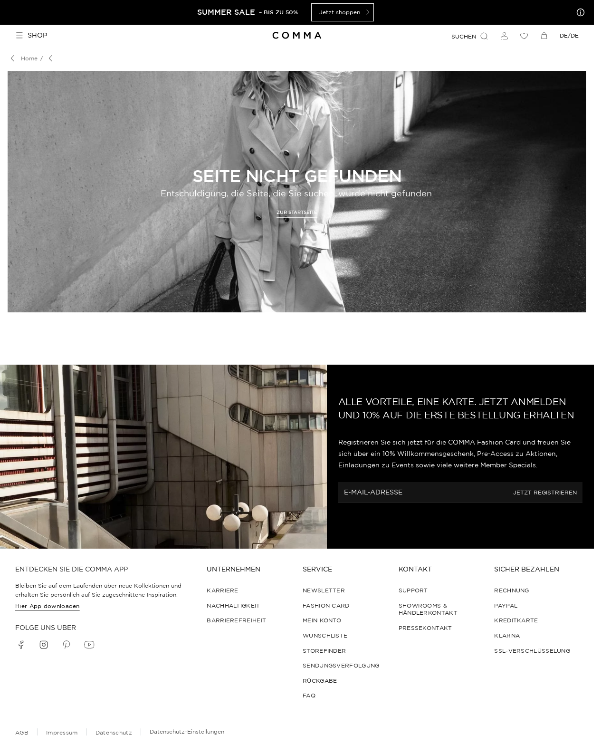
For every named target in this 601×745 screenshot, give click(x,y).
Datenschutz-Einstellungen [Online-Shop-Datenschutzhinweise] (187, 731)
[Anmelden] (504, 35)
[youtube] (89, 644)
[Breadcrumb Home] (23, 58)
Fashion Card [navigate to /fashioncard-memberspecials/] (326, 605)
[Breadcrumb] (52, 58)
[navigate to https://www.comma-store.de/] (297, 211)
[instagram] (43, 644)
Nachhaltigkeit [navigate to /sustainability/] (233, 605)
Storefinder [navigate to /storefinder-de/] (324, 651)
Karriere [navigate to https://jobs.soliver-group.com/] (222, 590)
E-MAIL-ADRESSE (373, 492)
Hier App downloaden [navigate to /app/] (47, 606)
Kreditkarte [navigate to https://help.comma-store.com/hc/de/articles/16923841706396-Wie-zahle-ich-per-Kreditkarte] (516, 620)
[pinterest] (66, 644)
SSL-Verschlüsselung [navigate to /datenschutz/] (532, 651)
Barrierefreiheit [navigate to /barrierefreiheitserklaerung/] (236, 620)
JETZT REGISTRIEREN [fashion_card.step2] (545, 493)
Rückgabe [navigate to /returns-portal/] (320, 680)
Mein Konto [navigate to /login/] (322, 620)
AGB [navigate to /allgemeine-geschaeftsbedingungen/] (22, 732)
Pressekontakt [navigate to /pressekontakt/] (425, 628)
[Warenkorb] (544, 35)
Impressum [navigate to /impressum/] (62, 732)
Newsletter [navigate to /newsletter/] (324, 590)
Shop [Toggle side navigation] (31, 35)
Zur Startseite (297, 212)
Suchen (469, 36)
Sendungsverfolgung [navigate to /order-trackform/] (341, 665)
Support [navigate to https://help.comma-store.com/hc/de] (413, 590)
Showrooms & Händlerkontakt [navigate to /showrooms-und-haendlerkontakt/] (428, 609)
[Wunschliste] (524, 35)
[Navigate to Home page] (297, 35)
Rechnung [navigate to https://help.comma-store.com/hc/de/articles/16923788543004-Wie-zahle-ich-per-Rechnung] (511, 590)
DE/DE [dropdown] (569, 35)
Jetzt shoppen (345, 12)
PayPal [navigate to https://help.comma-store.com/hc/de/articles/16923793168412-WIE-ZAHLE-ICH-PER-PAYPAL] (505, 605)
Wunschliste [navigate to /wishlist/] (325, 635)
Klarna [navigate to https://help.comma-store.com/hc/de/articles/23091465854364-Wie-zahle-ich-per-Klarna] (507, 635)
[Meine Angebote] (578, 12)
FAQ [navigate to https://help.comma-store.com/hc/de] (309, 695)
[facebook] (21, 644)
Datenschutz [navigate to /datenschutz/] (113, 732)
